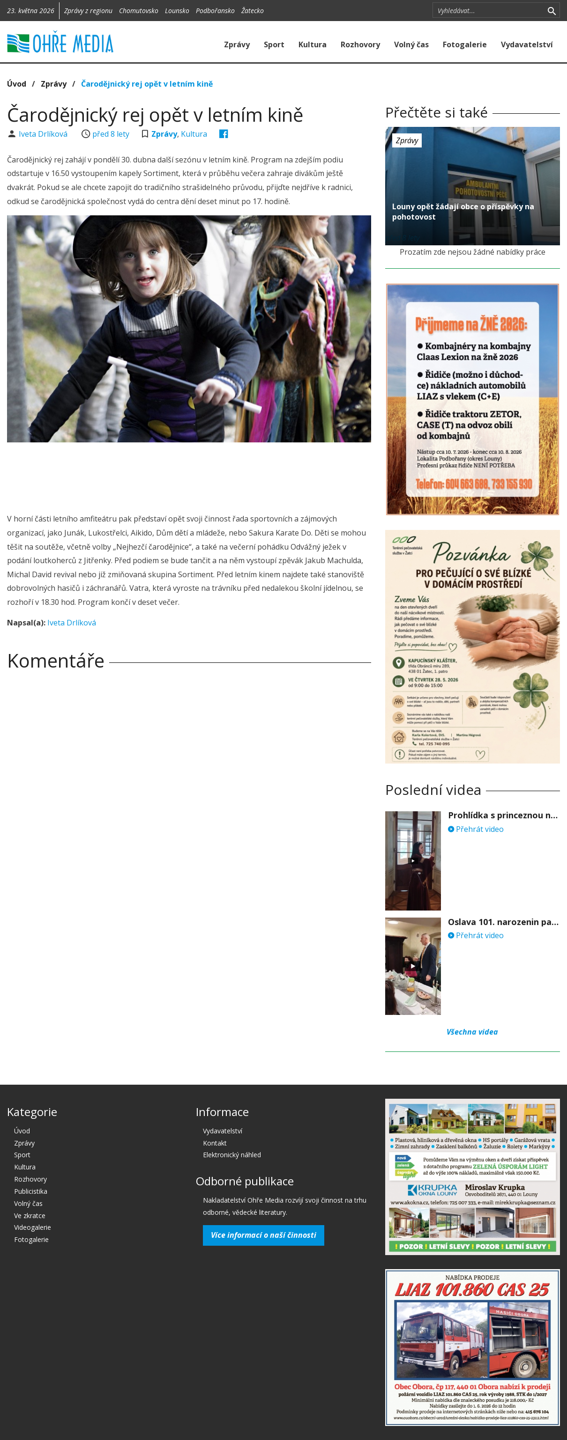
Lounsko (177, 10)
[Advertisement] (188, 475)
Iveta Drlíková (44, 134)
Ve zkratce (29, 1215)
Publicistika (30, 1191)
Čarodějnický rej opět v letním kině (147, 84)
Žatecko (252, 10)
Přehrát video (476, 829)
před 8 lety (110, 134)
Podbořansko (215, 10)
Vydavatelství (527, 44)
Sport (274, 44)
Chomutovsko (138, 10)
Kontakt (215, 1143)
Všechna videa (472, 1032)
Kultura (312, 44)
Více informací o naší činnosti (263, 1235)
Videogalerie (32, 1227)
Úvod (16, 84)
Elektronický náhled (232, 1154)
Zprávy (237, 44)
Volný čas (411, 44)
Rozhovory (360, 44)
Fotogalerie (465, 44)
